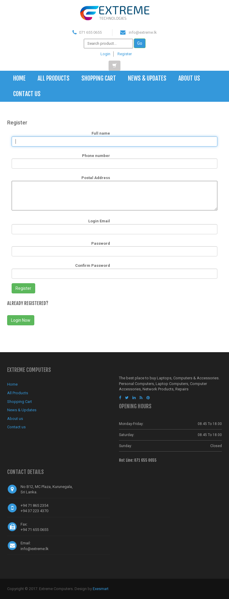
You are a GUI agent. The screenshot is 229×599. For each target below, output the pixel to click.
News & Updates (147, 78)
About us (189, 78)
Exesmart (101, 588)
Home (19, 78)
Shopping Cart (98, 78)
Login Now (20, 320)
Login (105, 54)
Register (124, 54)
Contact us (27, 94)
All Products (53, 78)
